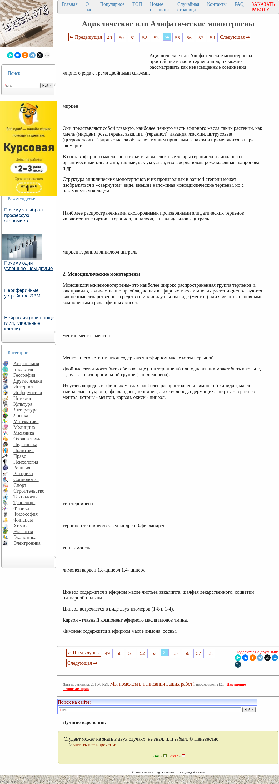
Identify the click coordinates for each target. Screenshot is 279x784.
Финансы (23, 520)
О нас (88, 7)
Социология (26, 479)
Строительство (28, 491)
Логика (20, 415)
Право (19, 456)
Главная (69, 4)
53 (156, 38)
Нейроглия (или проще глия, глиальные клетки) (29, 323)
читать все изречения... (97, 744)
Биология (23, 369)
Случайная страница (188, 7)
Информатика (27, 392)
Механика (23, 433)
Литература (25, 410)
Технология (25, 496)
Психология (25, 462)
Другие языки (27, 381)
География (24, 375)
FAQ (239, 4)
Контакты (217, 4)
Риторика (23, 473)
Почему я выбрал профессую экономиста (23, 215)
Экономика (25, 537)
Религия (21, 467)
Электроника (27, 543)
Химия (20, 525)
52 (144, 38)
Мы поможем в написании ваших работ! (152, 684)
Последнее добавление (190, 772)
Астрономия (26, 363)
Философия (25, 514)
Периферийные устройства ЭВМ (22, 293)
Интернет (23, 386)
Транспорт (24, 502)
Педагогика (25, 444)
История (22, 398)
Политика (23, 450)
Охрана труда (27, 438)
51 (133, 38)
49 (109, 38)
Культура (22, 404)
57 (200, 38)
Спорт (19, 485)
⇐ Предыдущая (85, 37)
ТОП (137, 4)
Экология (23, 531)
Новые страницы (160, 7)
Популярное (112, 4)
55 (177, 38)
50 (121, 38)
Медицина (24, 427)
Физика (21, 508)
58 (212, 38)
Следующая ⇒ (235, 37)
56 (189, 38)
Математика (26, 421)
